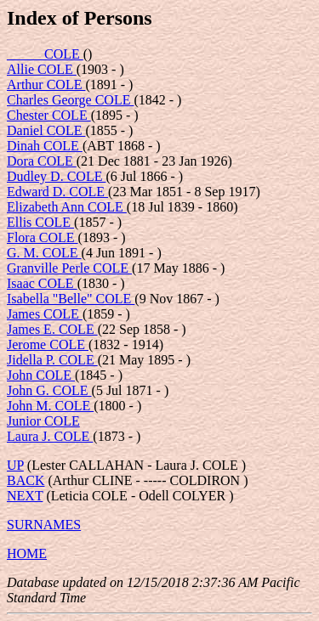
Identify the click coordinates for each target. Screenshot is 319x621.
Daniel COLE (46, 130)
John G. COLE (49, 390)
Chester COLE (49, 115)
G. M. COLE (44, 253)
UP (15, 465)
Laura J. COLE (50, 436)
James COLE (45, 314)
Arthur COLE (46, 84)
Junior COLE (43, 421)
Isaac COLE (42, 283)
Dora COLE (42, 161)
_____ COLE (45, 54)
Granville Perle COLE (69, 268)
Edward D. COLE (57, 191)
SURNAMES (44, 524)
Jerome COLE (47, 344)
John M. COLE (50, 405)
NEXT (25, 495)
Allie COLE (42, 69)
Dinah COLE (45, 145)
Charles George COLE (70, 100)
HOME (27, 553)
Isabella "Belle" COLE (70, 298)
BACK (25, 480)
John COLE (41, 375)
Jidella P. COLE (52, 360)
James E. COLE (52, 329)
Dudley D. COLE (56, 176)
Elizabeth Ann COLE (67, 207)
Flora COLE (42, 237)
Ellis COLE (40, 222)
